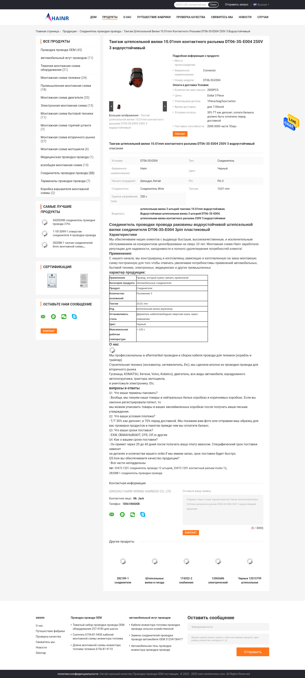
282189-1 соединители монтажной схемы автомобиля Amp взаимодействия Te (123, 580)
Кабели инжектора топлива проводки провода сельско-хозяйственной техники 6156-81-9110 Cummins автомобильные (155, 627)
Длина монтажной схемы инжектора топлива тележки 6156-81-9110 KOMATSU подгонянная (97, 648)
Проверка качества (190, 17)
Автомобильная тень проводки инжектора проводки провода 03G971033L (151, 648)
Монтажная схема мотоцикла (62, 149)
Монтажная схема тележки (60, 78)
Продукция (70, 31)
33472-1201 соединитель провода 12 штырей (143, 468)
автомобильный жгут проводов (64, 58)
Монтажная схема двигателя (62, 97)
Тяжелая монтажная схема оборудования (60, 68)
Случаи (262, 17)
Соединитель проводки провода (100, 31)
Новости (245, 17)
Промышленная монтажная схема (66, 86)
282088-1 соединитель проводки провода (135, 473)
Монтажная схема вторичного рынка (68, 137)
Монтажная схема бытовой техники (67, 113)
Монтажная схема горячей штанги (66, 125)
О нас (127, 17)
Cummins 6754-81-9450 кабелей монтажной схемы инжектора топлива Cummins (98, 637)
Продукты (109, 17)
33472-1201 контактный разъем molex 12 (200, 468)
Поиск (213, 4)
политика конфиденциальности (78, 673)
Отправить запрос (236, 4)
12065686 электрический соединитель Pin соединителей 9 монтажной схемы (218, 580)
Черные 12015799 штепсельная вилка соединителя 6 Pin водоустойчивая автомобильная (249, 580)
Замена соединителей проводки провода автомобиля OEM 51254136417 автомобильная (157, 638)
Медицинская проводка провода (65, 157)
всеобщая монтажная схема (61, 165)
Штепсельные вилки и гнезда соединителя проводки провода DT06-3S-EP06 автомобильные (154, 580)
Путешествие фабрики (154, 17)
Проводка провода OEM (58, 50)
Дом (93, 17)
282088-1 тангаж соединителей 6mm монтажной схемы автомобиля (73, 246)
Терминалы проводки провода (63, 181)
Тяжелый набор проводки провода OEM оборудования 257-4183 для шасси (98, 626)
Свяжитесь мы (222, 17)
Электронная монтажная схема (64, 105)
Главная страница (47, 31)
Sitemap (41, 652)
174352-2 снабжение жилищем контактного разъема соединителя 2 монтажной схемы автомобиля (186, 580)
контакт (180, 133)
